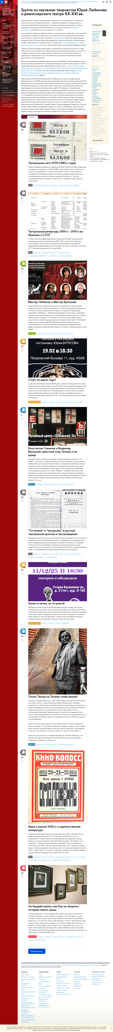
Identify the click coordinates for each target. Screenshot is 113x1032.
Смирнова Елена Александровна (8, 105)
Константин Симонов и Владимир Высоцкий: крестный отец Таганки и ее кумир (52, 451)
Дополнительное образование (43, 991)
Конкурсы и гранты (61, 990)
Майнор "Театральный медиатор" (6, 74)
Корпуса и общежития (27, 987)
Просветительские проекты (8, 42)
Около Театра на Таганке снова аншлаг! (53, 696)
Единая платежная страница (28, 1019)
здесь (98, 1027)
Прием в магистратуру (44, 986)
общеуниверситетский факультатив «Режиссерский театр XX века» (43, 68)
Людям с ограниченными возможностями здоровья (28, 1016)
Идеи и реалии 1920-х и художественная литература (54, 828)
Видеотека (5, 57)
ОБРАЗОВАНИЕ (43, 972)
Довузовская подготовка (45, 977)
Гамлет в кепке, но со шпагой (46, 603)
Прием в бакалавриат (44, 981)
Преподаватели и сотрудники (25, 984)
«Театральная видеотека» (29, 75)
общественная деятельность (65, 333)
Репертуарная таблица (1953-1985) (7, 67)
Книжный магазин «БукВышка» (81, 979)
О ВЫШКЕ (24, 972)
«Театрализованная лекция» (36, 73)
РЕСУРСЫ (77, 972)
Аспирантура (42, 988)
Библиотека (77, 974)
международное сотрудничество (38, 256)
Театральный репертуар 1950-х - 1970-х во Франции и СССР (55, 233)
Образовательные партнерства (43, 1000)
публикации (39, 484)
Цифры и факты (25, 974)
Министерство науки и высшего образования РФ (98, 975)
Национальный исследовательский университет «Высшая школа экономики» (41, 965)
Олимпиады (42, 979)
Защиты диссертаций (61, 985)
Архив (4, 20)
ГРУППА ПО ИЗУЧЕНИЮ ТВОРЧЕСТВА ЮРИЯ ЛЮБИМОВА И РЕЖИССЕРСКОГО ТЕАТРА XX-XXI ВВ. (8, 11)
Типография (77, 981)
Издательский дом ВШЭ (80, 977)
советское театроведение (36, 557)
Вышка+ (41, 983)
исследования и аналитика (41, 185)
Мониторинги (60, 981)
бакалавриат (79, 402)
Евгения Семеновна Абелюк (9, 92)
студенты (51, 402)
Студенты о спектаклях (5, 32)
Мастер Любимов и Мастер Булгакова (52, 302)
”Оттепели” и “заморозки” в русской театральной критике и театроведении (52, 532)
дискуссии (36, 252)
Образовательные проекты (7, 37)
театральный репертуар (64, 256)
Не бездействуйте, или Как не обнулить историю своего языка (53, 908)
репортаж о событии (65, 185)
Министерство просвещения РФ (96, 979)
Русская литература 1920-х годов (61, 860)
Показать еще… (36, 951)
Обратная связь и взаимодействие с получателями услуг (44, 1005)
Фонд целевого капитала (27, 996)
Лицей (40, 974)
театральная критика (51, 557)
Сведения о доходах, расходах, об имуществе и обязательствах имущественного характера (28, 1004)
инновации (76, 185)
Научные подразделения (62, 974)
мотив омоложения (80, 857)
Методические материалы (6, 61)
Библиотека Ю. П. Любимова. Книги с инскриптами (8, 80)
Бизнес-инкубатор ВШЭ (45, 997)
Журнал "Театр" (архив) (7, 52)
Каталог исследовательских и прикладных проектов (8, 26)
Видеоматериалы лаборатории (7, 47)
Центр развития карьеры (45, 994)
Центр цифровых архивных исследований (89, 965)
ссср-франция (52, 256)
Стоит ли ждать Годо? (42, 380)
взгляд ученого (54, 185)
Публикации (77, 988)
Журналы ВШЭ (78, 986)
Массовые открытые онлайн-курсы (97, 983)
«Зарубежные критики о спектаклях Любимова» (63, 73)
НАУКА (58, 972)
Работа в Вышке (25, 1022)
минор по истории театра (75, 66)
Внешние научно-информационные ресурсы (63, 993)
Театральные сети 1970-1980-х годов (52, 163)
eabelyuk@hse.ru (10, 95)
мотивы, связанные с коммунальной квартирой (40, 860)
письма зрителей (58, 38)
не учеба (44, 402)
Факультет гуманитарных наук (69, 965)
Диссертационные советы (63, 983)
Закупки (23, 989)
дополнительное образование (37, 940)
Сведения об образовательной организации (25, 1011)
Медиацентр (77, 983)
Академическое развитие (62, 988)
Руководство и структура (27, 977)
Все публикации (98, 140)
